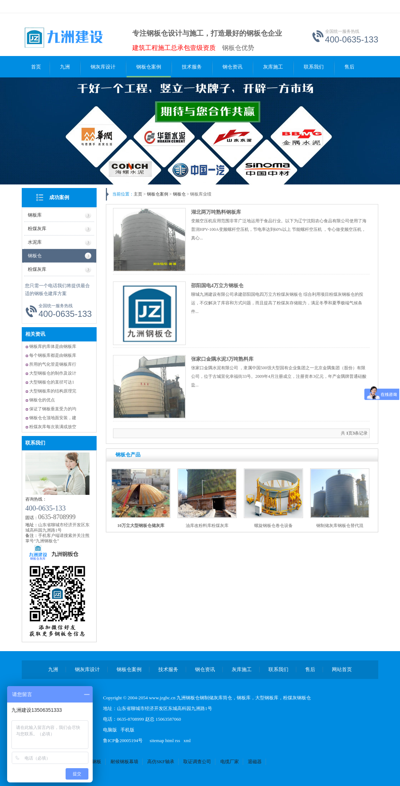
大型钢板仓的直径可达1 (51, 382)
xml (187, 740)
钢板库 (35, 215)
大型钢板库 (266, 697)
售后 (349, 67)
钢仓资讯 (232, 67)
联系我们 (314, 67)
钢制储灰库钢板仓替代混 (339, 525)
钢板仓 (35, 255)
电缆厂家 (229, 761)
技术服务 (192, 67)
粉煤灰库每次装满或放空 (52, 426)
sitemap (157, 740)
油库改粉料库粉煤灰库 (207, 525)
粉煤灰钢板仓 (297, 697)
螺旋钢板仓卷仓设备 (273, 525)
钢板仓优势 (238, 47)
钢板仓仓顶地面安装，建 (52, 417)
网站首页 (342, 669)
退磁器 (255, 761)
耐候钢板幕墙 (124, 761)
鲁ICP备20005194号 (123, 740)
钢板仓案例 (148, 67)
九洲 (65, 67)
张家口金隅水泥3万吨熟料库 (222, 359)
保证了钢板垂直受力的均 (52, 408)
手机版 (127, 729)
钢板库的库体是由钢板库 (52, 346)
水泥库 (35, 242)
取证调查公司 (197, 761)
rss (177, 740)
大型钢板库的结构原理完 (52, 391)
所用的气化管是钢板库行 (52, 364)
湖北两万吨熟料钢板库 (216, 212)
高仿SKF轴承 (160, 761)
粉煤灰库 (37, 228)
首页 (36, 67)
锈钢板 (94, 761)
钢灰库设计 (103, 67)
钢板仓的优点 (42, 399)
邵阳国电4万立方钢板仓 (217, 285)
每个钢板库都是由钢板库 (52, 355)
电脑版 (110, 729)
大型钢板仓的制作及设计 (52, 373)
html (169, 740)
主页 (138, 194)
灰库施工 (273, 67)
